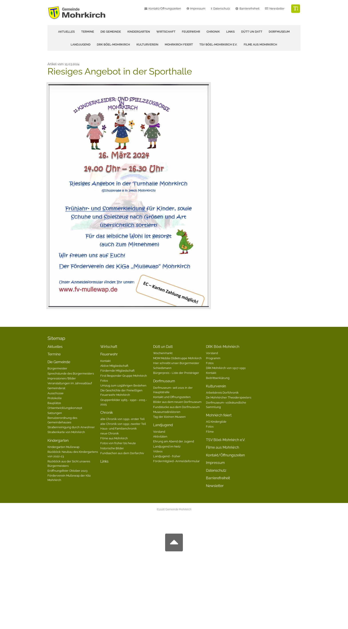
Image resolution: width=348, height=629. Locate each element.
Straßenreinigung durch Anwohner (71, 427)
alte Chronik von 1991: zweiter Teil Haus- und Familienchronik (123, 426)
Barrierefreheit (249, 8)
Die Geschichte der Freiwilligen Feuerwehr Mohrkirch (121, 392)
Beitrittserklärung (217, 378)
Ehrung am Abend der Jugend (173, 441)
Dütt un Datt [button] (251, 31)
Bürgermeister (57, 368)
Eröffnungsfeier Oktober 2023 (67, 470)
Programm (213, 358)
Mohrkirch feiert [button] (179, 44)
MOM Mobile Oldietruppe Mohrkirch (177, 358)
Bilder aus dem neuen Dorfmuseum (177, 402)
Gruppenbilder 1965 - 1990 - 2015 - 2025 (123, 402)
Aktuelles (66, 31)
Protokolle (54, 398)
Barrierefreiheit (218, 478)
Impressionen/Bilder (61, 378)
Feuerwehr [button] (191, 31)
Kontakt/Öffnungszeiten (164, 8)
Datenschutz (221, 8)
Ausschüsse (55, 393)
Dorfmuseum (164, 381)
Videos (157, 451)
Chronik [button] (213, 31)
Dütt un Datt (163, 347)
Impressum (197, 8)
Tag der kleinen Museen (169, 416)
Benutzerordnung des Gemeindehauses (62, 420)
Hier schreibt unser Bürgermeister (176, 363)
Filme (210, 431)
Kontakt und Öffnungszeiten (172, 397)
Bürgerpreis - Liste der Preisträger (176, 373)
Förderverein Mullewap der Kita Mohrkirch (69, 478)
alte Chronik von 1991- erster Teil (122, 419)
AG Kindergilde (216, 421)
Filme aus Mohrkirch (260, 44)
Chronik (106, 412)
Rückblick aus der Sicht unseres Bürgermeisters (68, 463)
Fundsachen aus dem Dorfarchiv (122, 453)
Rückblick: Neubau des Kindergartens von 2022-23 (72, 454)
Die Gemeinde (58, 362)
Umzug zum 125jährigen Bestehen (123, 385)
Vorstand (159, 431)
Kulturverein (216, 386)
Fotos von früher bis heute (118, 443)
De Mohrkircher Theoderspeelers (228, 397)
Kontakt (105, 361)
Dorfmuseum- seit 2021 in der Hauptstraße (173, 390)
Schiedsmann (162, 368)
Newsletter (277, 8)
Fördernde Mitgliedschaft (117, 370)
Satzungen (54, 413)
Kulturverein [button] (147, 44)
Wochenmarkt (162, 353)
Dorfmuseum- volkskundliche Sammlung (226, 405)
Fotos (104, 380)
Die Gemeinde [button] (111, 31)
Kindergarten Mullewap (63, 447)
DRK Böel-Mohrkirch (222, 347)
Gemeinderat (56, 388)
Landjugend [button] (80, 44)
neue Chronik (109, 433)
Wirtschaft (166, 31)
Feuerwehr (109, 354)
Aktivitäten (160, 436)
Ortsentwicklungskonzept (64, 408)
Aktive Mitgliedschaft (114, 365)
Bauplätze (54, 403)
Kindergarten (58, 440)
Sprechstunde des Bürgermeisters (70, 373)
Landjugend (163, 425)
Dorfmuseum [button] (279, 31)
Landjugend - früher (166, 456)
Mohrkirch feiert (218, 415)
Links (230, 31)
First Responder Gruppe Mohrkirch (123, 375)
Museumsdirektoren (166, 412)
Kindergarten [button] (138, 31)
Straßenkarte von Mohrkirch (66, 432)
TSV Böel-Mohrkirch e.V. (218, 44)
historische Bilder (112, 448)
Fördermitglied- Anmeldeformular (176, 461)
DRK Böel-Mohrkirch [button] (113, 44)
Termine (87, 31)
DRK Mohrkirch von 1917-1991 (226, 368)
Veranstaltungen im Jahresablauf (69, 383)
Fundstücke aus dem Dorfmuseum (176, 407)
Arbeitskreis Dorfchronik (222, 392)
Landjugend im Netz (166, 446)
